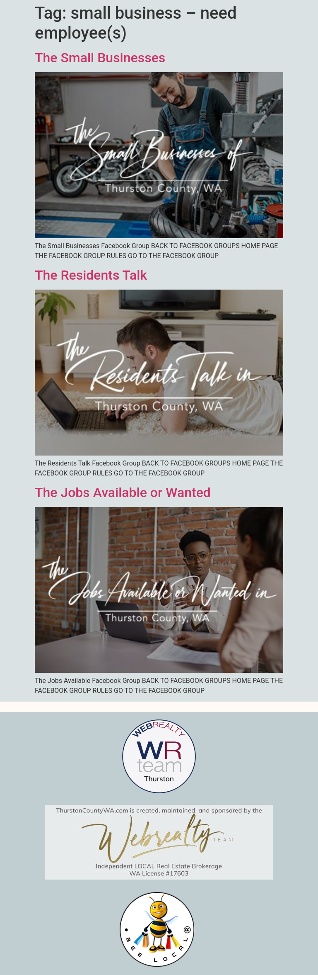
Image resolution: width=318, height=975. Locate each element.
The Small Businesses (100, 58)
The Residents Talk (91, 275)
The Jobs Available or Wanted (123, 492)
